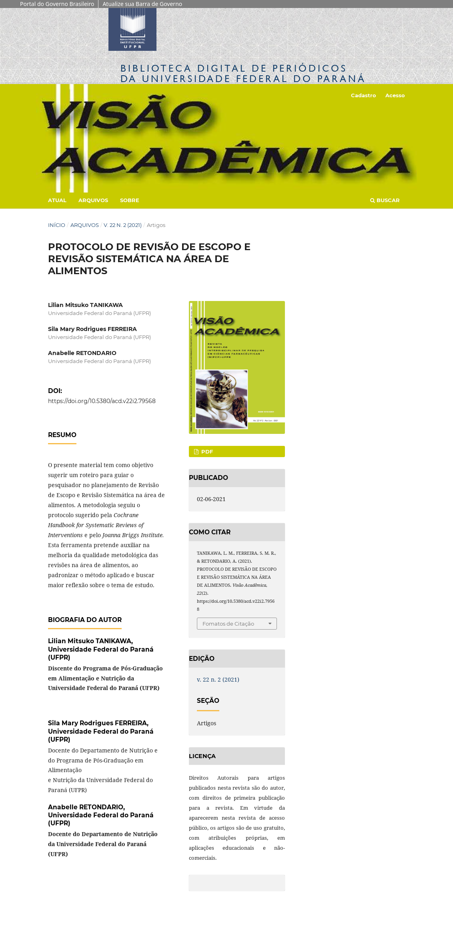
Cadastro (363, 95)
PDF (206, 451)
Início (56, 225)
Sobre (129, 200)
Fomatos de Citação (228, 623)
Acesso (395, 95)
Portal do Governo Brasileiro (57, 4)
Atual (57, 200)
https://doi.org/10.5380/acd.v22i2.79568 (102, 401)
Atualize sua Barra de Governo (142, 4)
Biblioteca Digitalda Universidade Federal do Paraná (243, 73)
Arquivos (93, 200)
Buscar (385, 200)
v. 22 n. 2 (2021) (123, 225)
